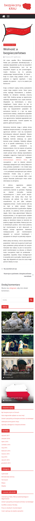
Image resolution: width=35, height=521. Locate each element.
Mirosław (18, 57)
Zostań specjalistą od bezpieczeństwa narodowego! (16, 374)
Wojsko (3, 486)
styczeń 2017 (5, 435)
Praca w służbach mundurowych (11, 508)
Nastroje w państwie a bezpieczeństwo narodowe (19, 275)
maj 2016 (4, 448)
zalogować (12, 288)
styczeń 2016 (5, 460)
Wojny (3, 483)
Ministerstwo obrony (9, 44)
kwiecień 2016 (5, 451)
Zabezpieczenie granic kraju (13, 398)
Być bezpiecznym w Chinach (13, 328)
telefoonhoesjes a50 (10, 160)
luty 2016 (4, 457)
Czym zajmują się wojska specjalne (12, 511)
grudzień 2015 (5, 463)
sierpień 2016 (5, 438)
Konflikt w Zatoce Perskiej (9, 505)
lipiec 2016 (4, 441)
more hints (22, 160)
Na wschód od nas (9, 269)
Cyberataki (4, 474)
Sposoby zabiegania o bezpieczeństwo (13, 424)
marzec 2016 (5, 454)
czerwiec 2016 (5, 444)
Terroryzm (4, 480)
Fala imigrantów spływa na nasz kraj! (16, 352)
